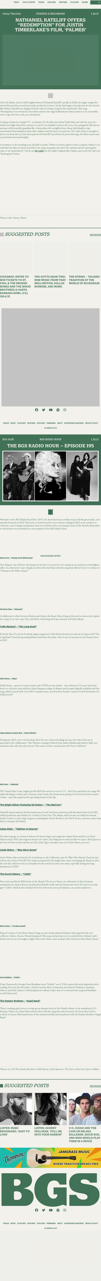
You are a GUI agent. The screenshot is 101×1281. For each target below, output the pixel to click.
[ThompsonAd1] (50, 1158)
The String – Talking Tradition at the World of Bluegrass (84, 280)
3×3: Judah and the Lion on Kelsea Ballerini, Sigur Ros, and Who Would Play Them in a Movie (84, 1134)
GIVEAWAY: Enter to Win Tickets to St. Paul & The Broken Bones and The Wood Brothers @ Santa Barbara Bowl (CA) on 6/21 (15, 287)
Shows (85, 2)
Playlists (74, 2)
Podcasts (51, 2)
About (59, 423)
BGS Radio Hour (50, 439)
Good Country (28, 2)
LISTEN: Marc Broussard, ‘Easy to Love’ (15, 1131)
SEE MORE (95, 235)
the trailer (39, 151)
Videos (41, 2)
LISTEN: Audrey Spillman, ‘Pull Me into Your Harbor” (48, 1131)
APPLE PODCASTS (46, 556)
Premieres (51, 423)
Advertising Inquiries (74, 423)
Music (16, 2)
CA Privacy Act (50, 428)
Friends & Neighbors (50, 14)
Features (63, 2)
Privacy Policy (91, 423)
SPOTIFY (57, 556)
